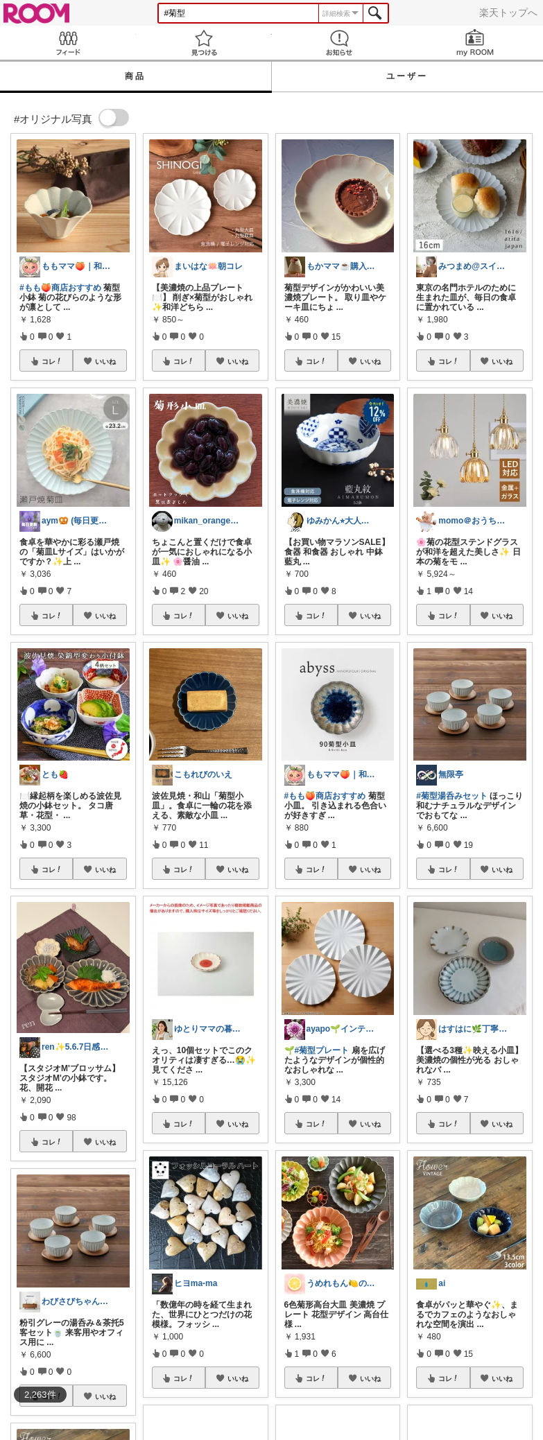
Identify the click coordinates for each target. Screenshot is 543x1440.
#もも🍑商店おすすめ (60, 288)
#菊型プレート (322, 1050)
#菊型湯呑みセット (452, 796)
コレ (52, 361)
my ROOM (475, 43)
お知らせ (340, 43)
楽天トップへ (508, 12)
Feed (68, 43)
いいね (105, 361)
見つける (204, 43)
